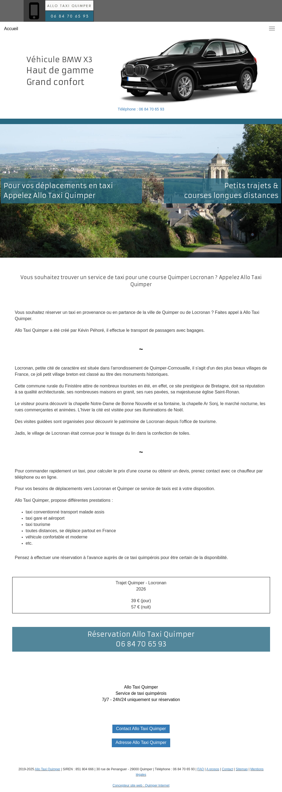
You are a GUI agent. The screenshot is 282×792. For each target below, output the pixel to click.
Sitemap (242, 769)
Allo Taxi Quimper (47, 769)
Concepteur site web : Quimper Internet (141, 785)
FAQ (200, 769)
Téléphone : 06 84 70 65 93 (141, 109)
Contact (227, 769)
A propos (212, 769)
